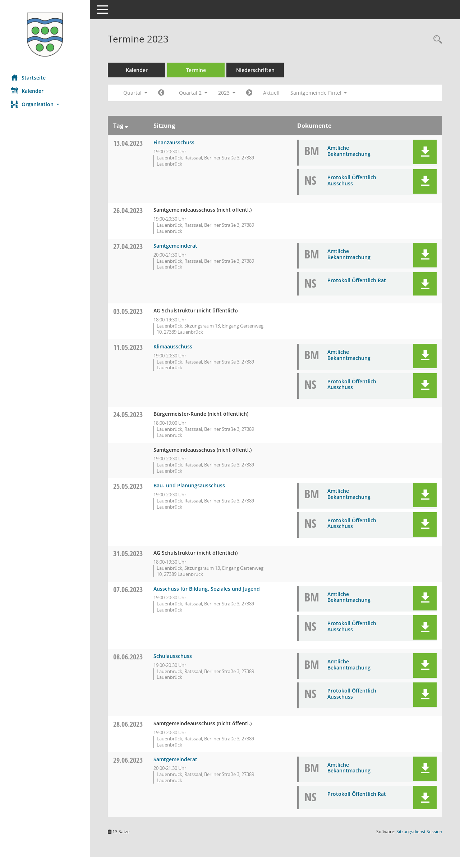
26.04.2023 (128, 210)
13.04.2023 (128, 143)
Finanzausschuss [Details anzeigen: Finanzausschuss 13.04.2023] (173, 142)
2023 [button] (226, 92)
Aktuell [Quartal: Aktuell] (271, 92)
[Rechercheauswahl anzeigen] (436, 40)
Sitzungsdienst (419, 832)
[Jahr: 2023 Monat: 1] (161, 92)
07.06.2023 (128, 589)
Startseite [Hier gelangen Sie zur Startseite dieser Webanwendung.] (28, 77)
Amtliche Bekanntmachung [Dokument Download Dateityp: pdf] (349, 150)
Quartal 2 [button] (193, 92)
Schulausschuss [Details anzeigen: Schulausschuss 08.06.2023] (172, 656)
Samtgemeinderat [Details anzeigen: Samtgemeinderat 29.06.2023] (175, 759)
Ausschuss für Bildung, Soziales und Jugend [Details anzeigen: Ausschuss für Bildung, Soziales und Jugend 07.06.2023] (206, 588)
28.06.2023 (128, 724)
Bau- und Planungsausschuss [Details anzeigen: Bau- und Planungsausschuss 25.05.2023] (189, 485)
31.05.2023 (128, 553)
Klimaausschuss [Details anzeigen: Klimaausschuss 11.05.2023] (172, 346)
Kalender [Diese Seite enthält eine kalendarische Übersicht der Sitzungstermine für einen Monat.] (27, 90)
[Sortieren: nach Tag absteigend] (126, 126)
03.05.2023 (128, 311)
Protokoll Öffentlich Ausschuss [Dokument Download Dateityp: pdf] (351, 180)
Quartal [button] (135, 92)
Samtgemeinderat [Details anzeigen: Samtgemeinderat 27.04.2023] (175, 245)
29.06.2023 (128, 760)
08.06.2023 (128, 657)
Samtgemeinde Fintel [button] (318, 92)
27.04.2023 (128, 246)
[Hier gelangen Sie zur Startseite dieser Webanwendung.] (45, 35)
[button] (45, 104)
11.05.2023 (128, 347)
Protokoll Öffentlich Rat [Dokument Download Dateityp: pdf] (356, 280)
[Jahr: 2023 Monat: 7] (249, 92)
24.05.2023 (128, 414)
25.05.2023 (128, 486)
